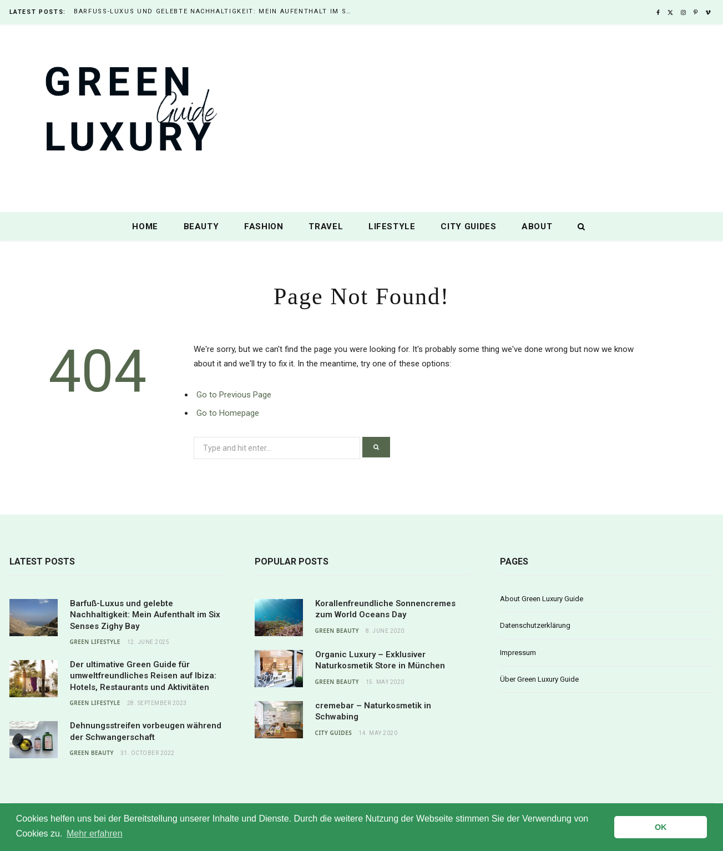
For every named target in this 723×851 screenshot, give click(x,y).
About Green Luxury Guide (541, 599)
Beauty (201, 226)
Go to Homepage (227, 413)
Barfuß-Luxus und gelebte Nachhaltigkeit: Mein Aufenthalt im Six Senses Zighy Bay (215, 11)
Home (145, 226)
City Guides (468, 226)
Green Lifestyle (95, 642)
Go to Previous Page (233, 395)
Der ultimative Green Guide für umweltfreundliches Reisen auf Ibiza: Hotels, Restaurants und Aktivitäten (143, 675)
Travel (326, 226)
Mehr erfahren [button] (95, 833)
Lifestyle (392, 226)
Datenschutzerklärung (535, 625)
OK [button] (661, 827)
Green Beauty (92, 753)
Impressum (518, 652)
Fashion (264, 226)
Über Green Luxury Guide (539, 679)
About (537, 226)
